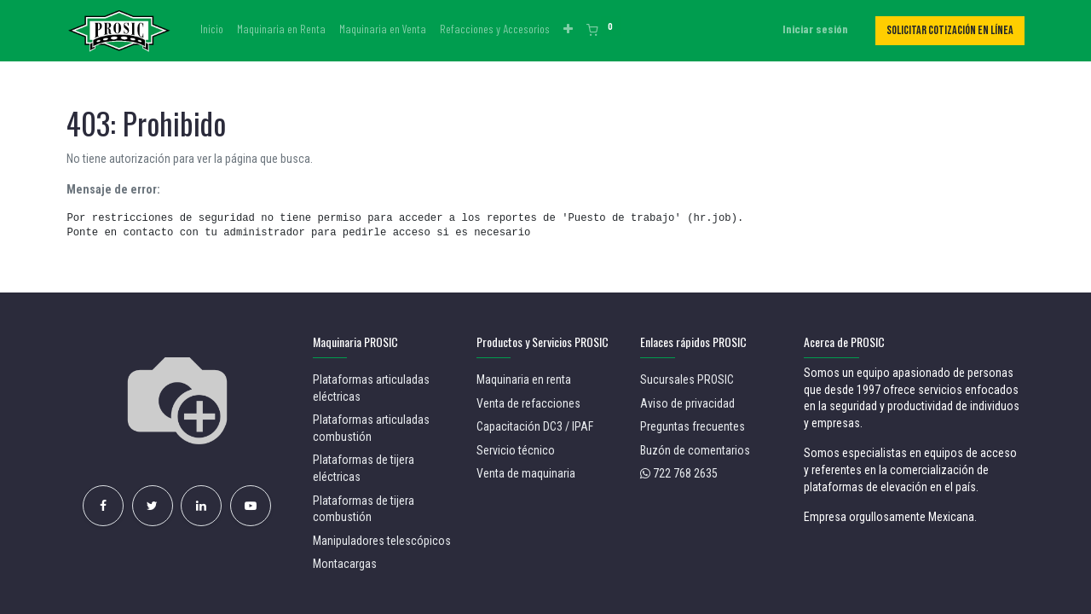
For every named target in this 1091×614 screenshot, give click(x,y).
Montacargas (345, 564)
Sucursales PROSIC (687, 379)
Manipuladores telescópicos (382, 540)
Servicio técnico (515, 450)
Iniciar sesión (815, 28)
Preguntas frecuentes (692, 426)
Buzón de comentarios (695, 450)
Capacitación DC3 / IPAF (534, 426)
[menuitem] (211, 29)
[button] (568, 29)
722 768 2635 (685, 473)
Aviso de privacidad (687, 403)
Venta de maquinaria (525, 473)
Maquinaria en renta (525, 379)
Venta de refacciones (528, 403)
